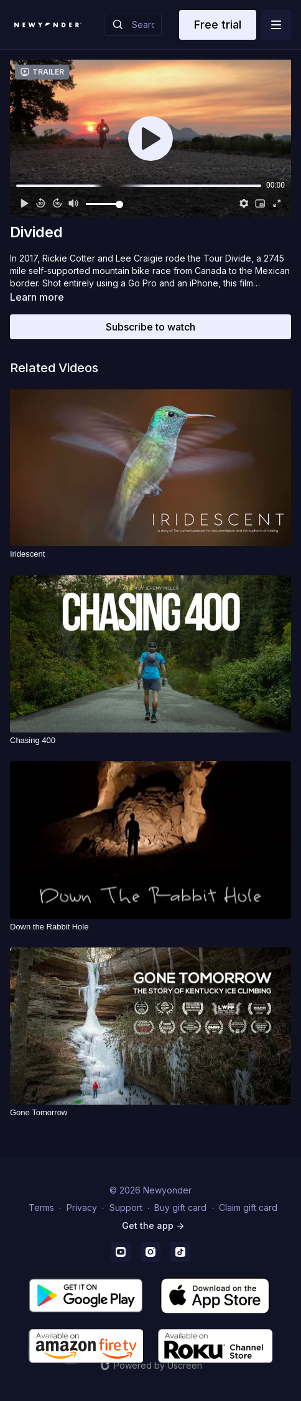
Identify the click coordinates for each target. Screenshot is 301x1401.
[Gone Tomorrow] (150, 1113)
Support (125, 1207)
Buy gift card (180, 1207)
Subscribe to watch (150, 327)
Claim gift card (248, 1207)
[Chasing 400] (150, 740)
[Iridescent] (150, 554)
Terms (41, 1207)
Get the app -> (153, 1225)
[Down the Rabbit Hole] (150, 927)
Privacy (82, 1207)
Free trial (217, 24)
